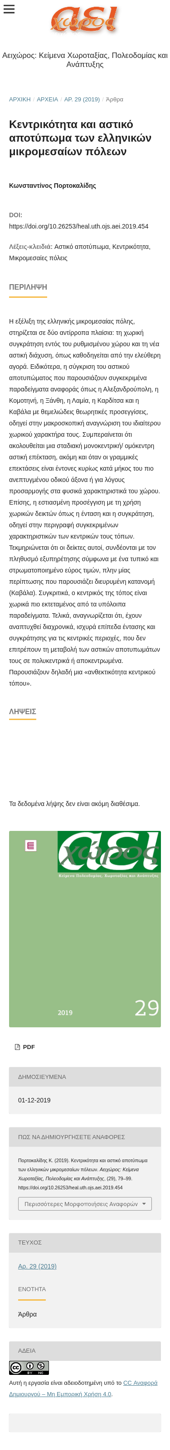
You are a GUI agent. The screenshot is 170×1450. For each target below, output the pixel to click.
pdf (28, 1047)
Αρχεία (47, 99)
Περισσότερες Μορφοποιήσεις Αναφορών (81, 1203)
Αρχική (20, 99)
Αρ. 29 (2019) (82, 99)
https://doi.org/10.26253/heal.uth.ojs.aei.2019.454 (78, 226)
